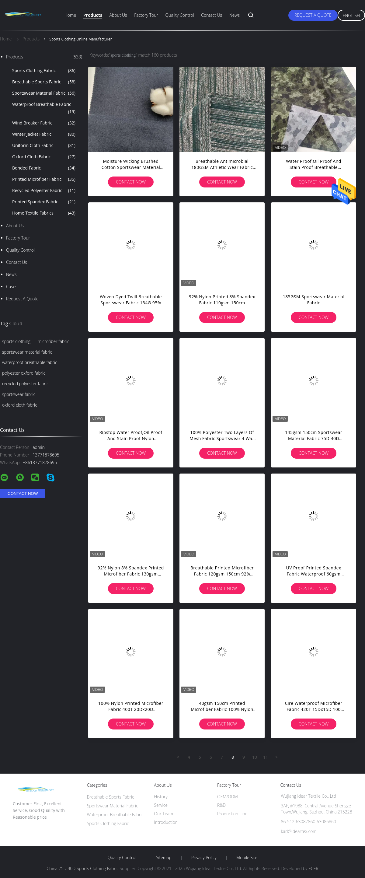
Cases (11, 286)
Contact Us (211, 15)
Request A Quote (313, 15)
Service (161, 805)
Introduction (166, 822)
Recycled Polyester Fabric (43, 190)
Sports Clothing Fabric (43, 70)
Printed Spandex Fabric (43, 201)
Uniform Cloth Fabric (43, 145)
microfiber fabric (53, 341)
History (161, 796)
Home (70, 15)
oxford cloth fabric (19, 405)
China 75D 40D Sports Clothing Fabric (82, 868)
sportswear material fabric (27, 352)
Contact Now (131, 182)
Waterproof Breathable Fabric (43, 108)
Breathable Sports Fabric (43, 82)
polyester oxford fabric (23, 373)
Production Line (232, 814)
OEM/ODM (227, 796)
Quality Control (179, 15)
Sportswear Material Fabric (43, 93)
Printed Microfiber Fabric (43, 179)
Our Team (163, 814)
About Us (118, 15)
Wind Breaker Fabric (43, 123)
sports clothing (16, 341)
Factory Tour (146, 15)
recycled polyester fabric (25, 384)
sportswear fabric (18, 394)
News (234, 15)
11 (265, 757)
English (351, 15)
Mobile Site (246, 857)
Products (92, 15)
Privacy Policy (204, 857)
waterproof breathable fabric (29, 362)
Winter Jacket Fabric (43, 134)
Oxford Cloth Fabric (43, 156)
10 (254, 757)
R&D (221, 805)
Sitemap (164, 857)
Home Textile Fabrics (43, 213)
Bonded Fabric (43, 168)
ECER (313, 868)
